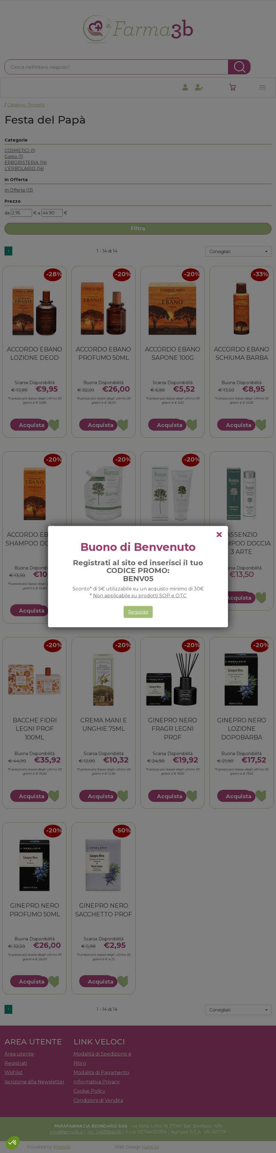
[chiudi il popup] (219, 534)
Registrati (138, 612)
